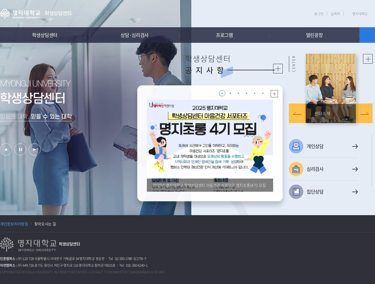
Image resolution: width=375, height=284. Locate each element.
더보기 (274, 93)
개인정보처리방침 (14, 224)
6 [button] (262, 93)
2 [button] (230, 93)
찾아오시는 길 (45, 224)
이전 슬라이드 (297, 113)
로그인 (318, 13)
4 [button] (246, 93)
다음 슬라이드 (364, 113)
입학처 (335, 13)
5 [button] (254, 93)
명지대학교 (360, 13)
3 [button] (238, 93)
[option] (95, 107)
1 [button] (222, 93)
